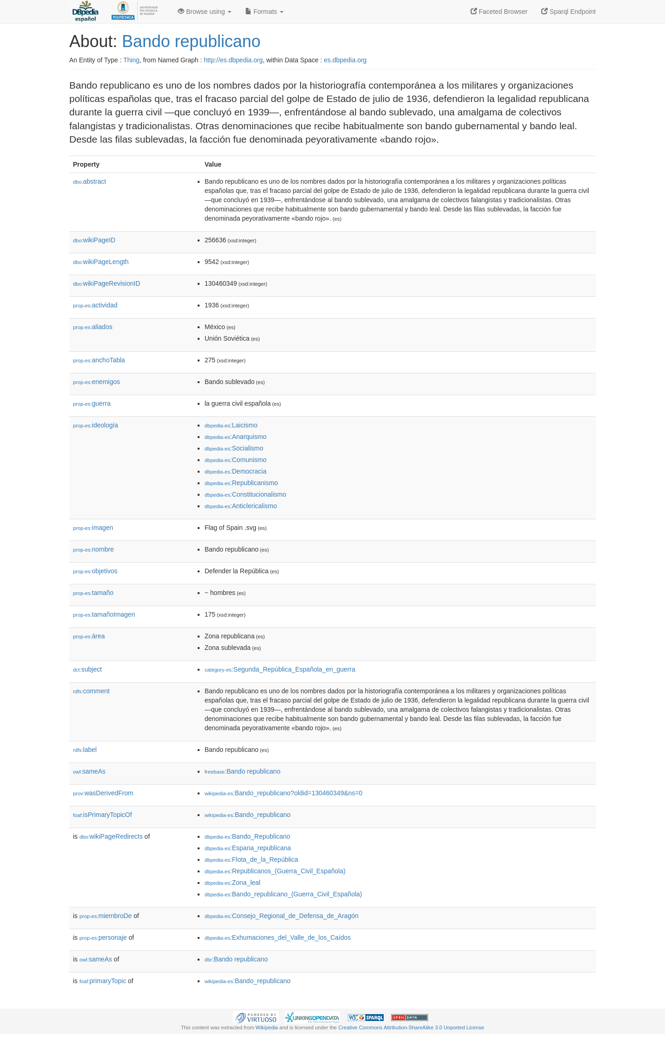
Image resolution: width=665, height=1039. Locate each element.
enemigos (96, 381)
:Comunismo (235, 459)
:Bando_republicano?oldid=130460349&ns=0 (284, 793)
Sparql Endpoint (568, 11)
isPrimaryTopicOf (102, 814)
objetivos (95, 571)
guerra (92, 403)
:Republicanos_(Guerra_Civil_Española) (275, 871)
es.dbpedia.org (345, 60)
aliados (92, 326)
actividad (95, 305)
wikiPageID (94, 240)
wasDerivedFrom (103, 793)
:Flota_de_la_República (251, 859)
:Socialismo (234, 448)
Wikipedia (266, 1027)
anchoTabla (99, 360)
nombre (93, 549)
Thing (131, 60)
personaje (103, 937)
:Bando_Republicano (247, 836)
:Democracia (235, 471)
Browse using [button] (204, 11)
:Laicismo (231, 425)
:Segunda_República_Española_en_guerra (280, 669)
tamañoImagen (104, 614)
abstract (89, 181)
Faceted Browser (499, 11)
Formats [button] (264, 11)
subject (87, 669)
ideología (95, 425)
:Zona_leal (232, 882)
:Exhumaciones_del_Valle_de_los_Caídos (278, 937)
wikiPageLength (101, 261)
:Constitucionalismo (245, 494)
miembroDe (105, 915)
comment (91, 691)
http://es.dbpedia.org (233, 60)
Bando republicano (191, 41)
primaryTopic (102, 981)
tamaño (93, 592)
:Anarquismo (235, 436)
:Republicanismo (241, 482)
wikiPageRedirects (111, 836)
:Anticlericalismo (241, 506)
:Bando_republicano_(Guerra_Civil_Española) (283, 894)
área (89, 636)
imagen (93, 527)
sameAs (89, 771)
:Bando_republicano (247, 814)
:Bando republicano (242, 771)
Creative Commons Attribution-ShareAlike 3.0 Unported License (411, 1027)
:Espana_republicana (248, 848)
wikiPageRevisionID (106, 283)
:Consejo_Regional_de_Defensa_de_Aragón (281, 915)
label (85, 749)
